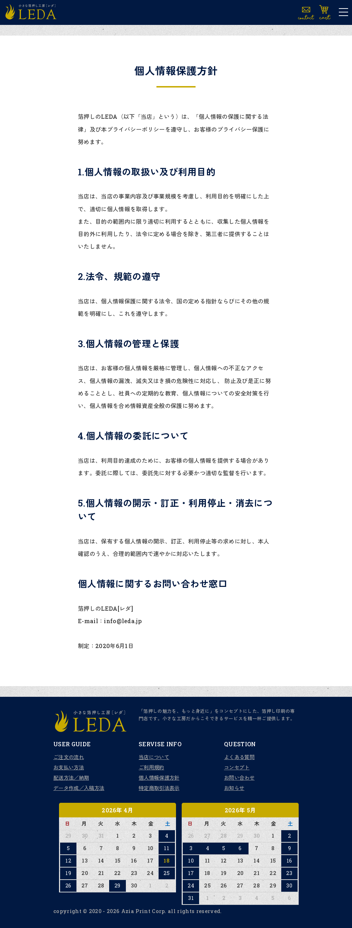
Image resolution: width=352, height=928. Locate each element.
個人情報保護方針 (159, 777)
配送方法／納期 (71, 777)
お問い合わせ (239, 777)
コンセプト (237, 767)
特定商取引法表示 (159, 788)
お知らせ (234, 788)
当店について (154, 757)
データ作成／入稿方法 (78, 788)
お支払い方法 (68, 767)
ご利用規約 (151, 767)
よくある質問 (239, 757)
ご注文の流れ (68, 757)
